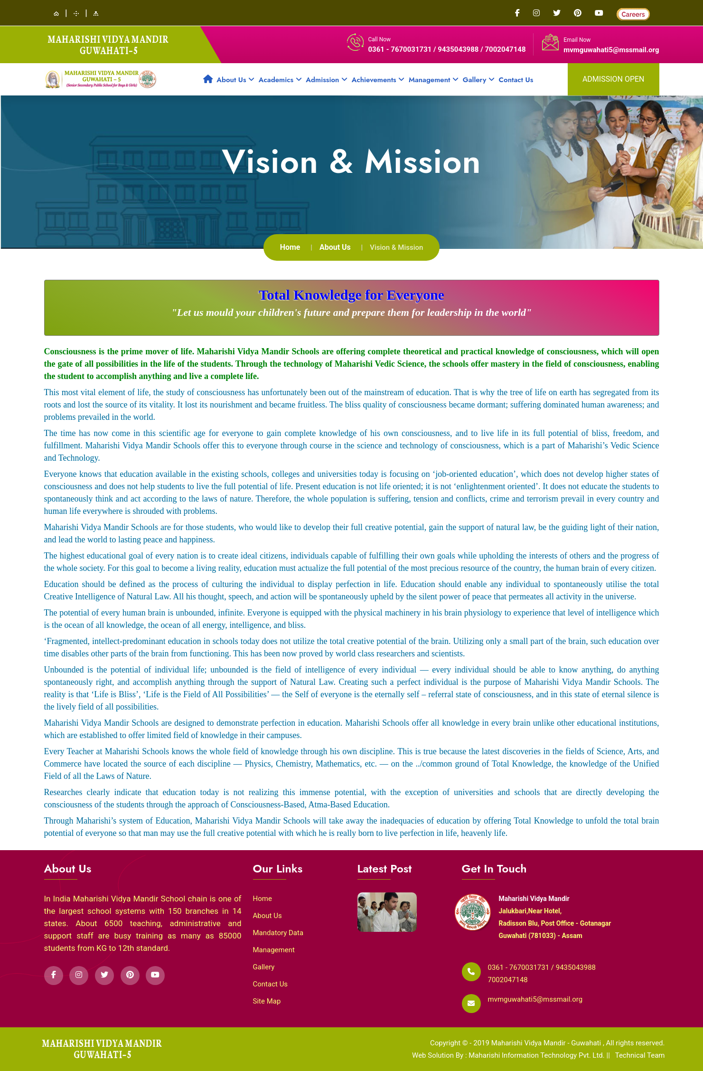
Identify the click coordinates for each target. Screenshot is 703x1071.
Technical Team (640, 1055)
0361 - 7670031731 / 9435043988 (424, 49)
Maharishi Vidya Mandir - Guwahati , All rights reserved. (578, 1043)
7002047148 (508, 980)
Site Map (267, 1001)
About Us (235, 80)
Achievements (378, 80)
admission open (613, 79)
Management (434, 80)
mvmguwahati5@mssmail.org (611, 50)
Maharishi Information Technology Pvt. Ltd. (537, 1055)
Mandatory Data (278, 933)
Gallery (479, 80)
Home (290, 247)
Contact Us (516, 80)
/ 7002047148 (502, 49)
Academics (280, 80)
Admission (326, 80)
